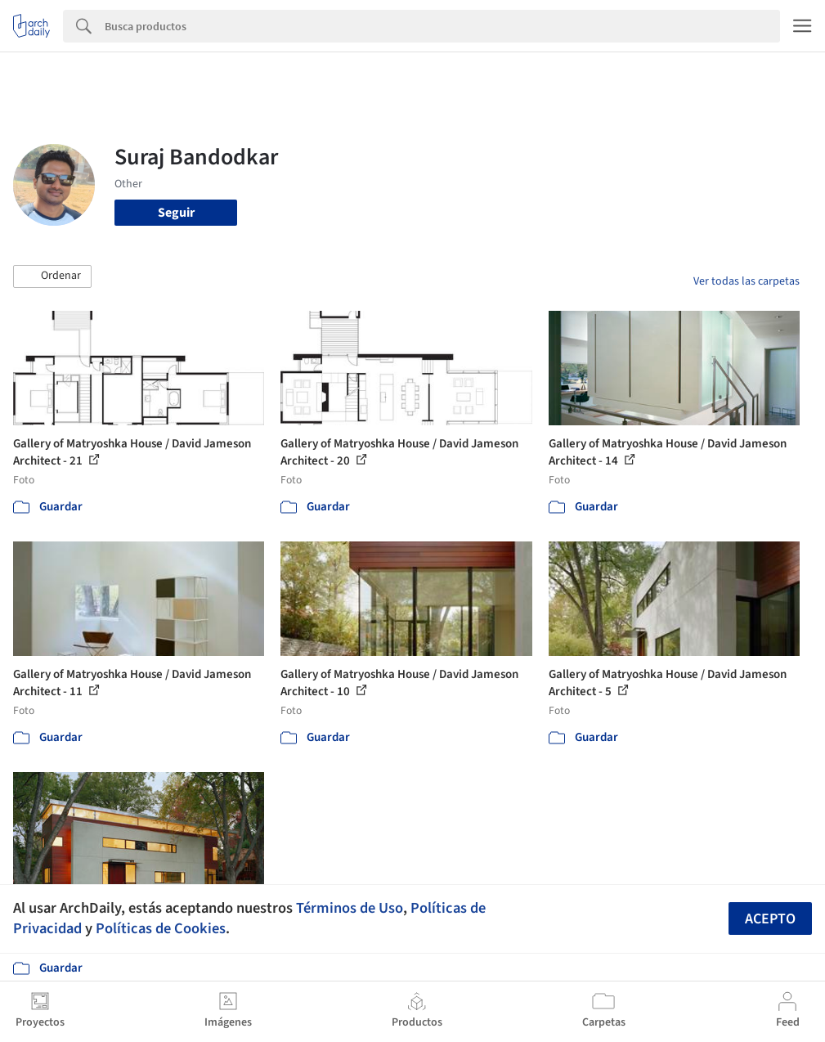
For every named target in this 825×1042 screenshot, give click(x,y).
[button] (52, 276)
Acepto (770, 919)
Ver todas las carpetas (746, 281)
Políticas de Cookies (161, 928)
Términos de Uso (349, 907)
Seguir (176, 213)
